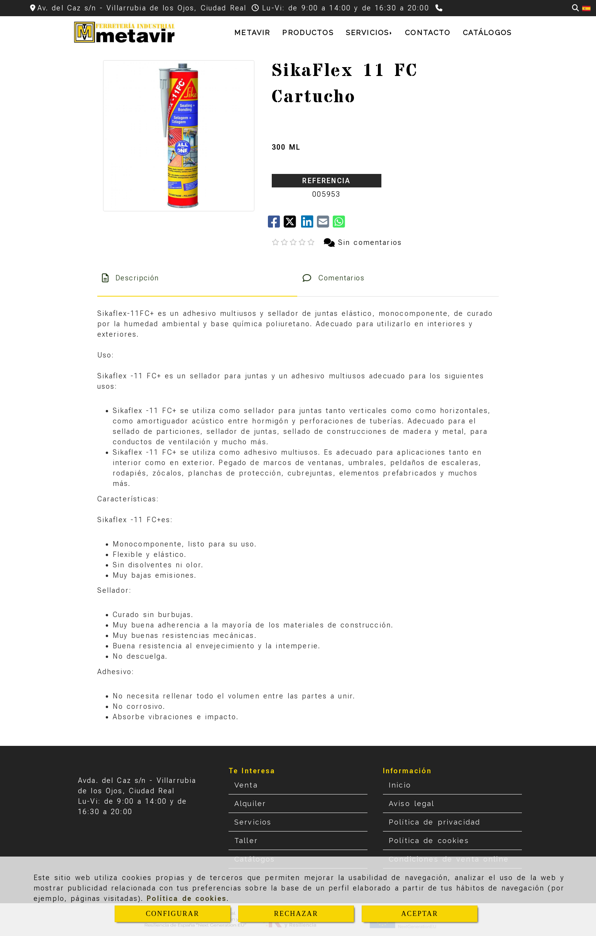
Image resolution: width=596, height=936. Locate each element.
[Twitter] (292, 224)
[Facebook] (276, 224)
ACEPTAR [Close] (419, 913)
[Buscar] (576, 8)
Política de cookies (187, 898)
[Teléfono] (439, 8)
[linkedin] (309, 224)
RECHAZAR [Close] (296, 913)
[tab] (197, 278)
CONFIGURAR (173, 913)
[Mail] (325, 224)
